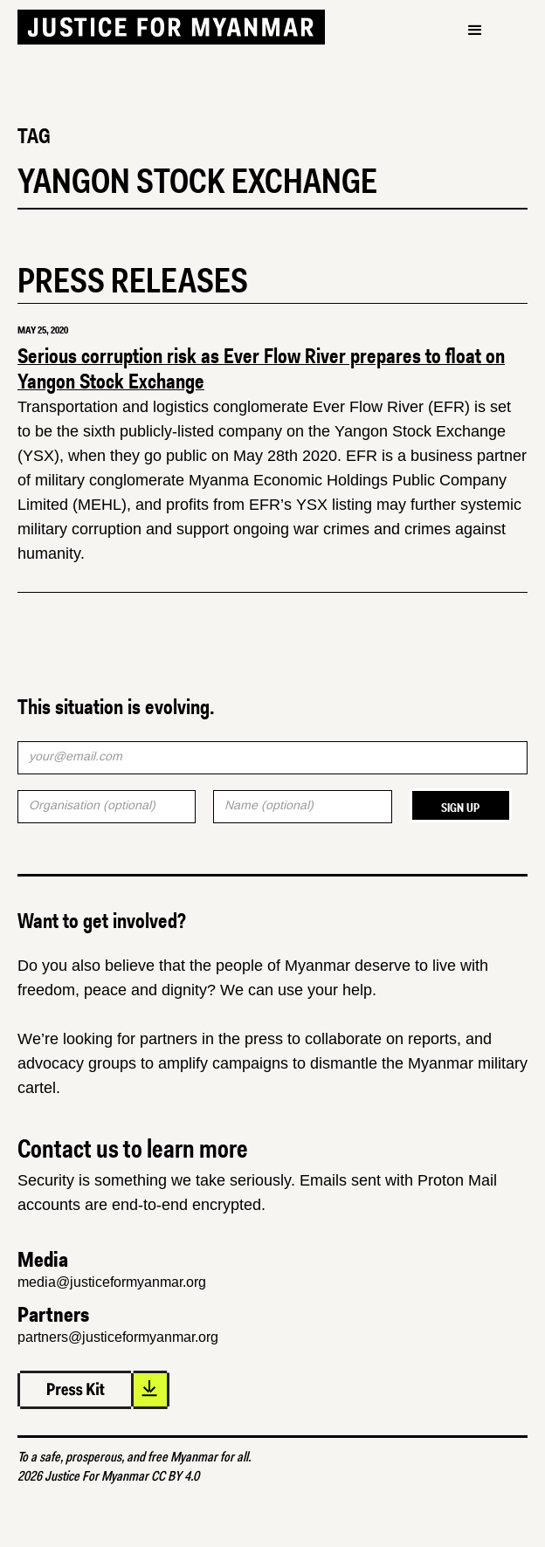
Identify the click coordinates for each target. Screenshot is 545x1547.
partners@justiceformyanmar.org (117, 1337)
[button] (475, 30)
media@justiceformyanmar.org (111, 1282)
